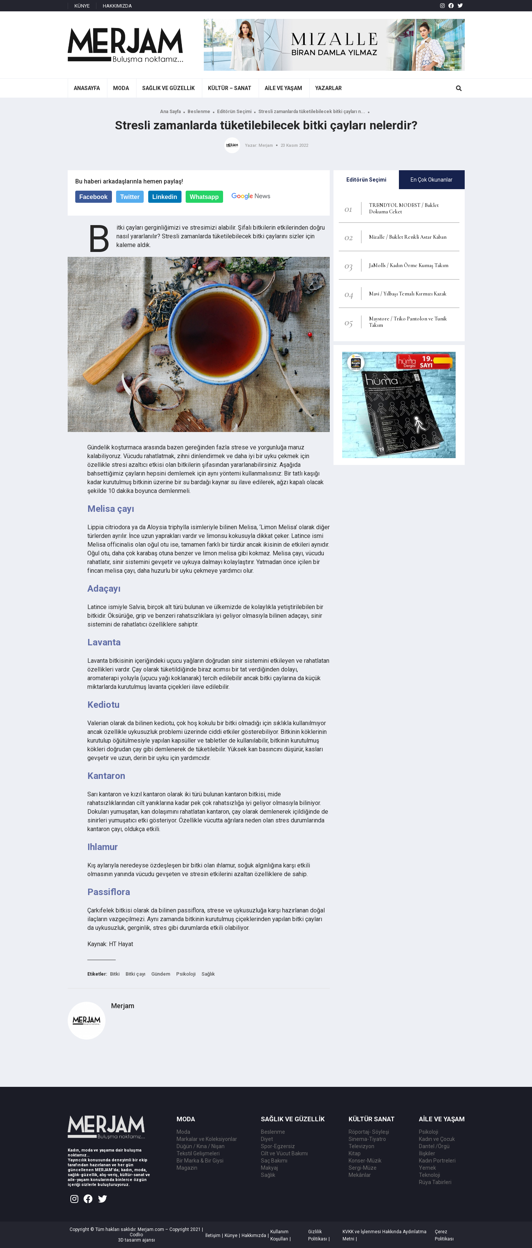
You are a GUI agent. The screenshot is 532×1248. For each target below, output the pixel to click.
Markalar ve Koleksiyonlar (207, 1139)
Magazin (187, 1168)
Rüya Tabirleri (435, 1182)
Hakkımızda (254, 1235)
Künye (231, 1235)
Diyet (267, 1139)
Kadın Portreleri (437, 1161)
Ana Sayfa (170, 111)
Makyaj (269, 1168)
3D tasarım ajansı (136, 1240)
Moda (183, 1132)
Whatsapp (204, 197)
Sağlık (208, 974)
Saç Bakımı (274, 1161)
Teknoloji (429, 1175)
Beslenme (199, 111)
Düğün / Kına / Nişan (201, 1146)
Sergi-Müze (363, 1168)
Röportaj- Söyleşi (369, 1132)
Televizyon (361, 1146)
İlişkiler (427, 1153)
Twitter (130, 197)
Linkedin (164, 197)
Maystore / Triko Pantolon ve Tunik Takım (408, 321)
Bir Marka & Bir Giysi (200, 1161)
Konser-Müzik (365, 1161)
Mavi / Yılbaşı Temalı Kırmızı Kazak (408, 294)
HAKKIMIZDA (117, 6)
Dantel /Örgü (434, 1146)
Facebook (93, 197)
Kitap (355, 1153)
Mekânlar (360, 1175)
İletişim (212, 1235)
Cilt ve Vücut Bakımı (284, 1153)
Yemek (427, 1168)
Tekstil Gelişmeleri (198, 1153)
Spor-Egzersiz (278, 1146)
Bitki (114, 974)
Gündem (160, 974)
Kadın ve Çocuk (437, 1139)
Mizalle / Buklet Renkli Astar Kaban (408, 237)
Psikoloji (185, 974)
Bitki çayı (135, 974)
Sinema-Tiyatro (367, 1139)
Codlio (136, 1234)
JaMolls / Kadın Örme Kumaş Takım (408, 265)
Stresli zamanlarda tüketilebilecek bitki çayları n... (311, 111)
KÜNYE (82, 6)
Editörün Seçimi (234, 111)
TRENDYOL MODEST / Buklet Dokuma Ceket (404, 208)
